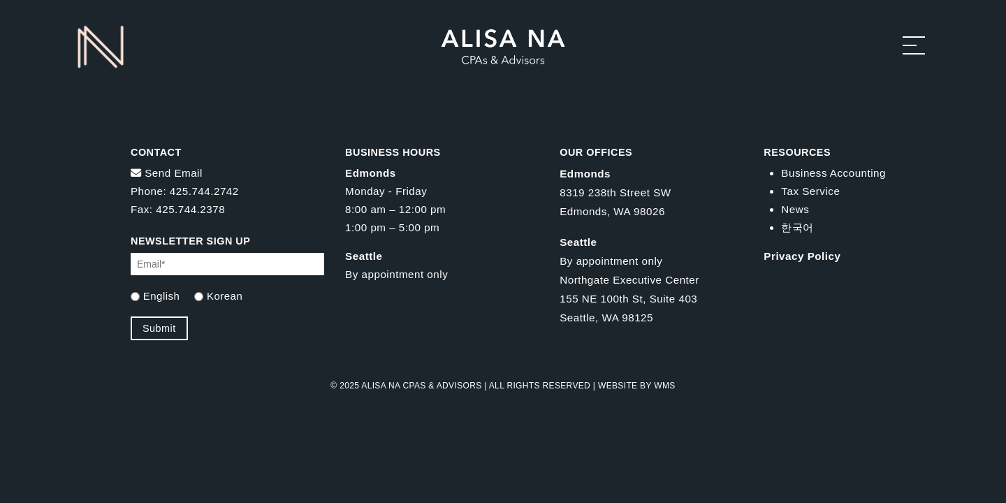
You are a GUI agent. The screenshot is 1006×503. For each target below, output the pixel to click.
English (161, 296)
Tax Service (810, 191)
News (795, 209)
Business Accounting (833, 173)
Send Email (167, 173)
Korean (224, 296)
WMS (664, 386)
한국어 (797, 227)
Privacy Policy (802, 256)
